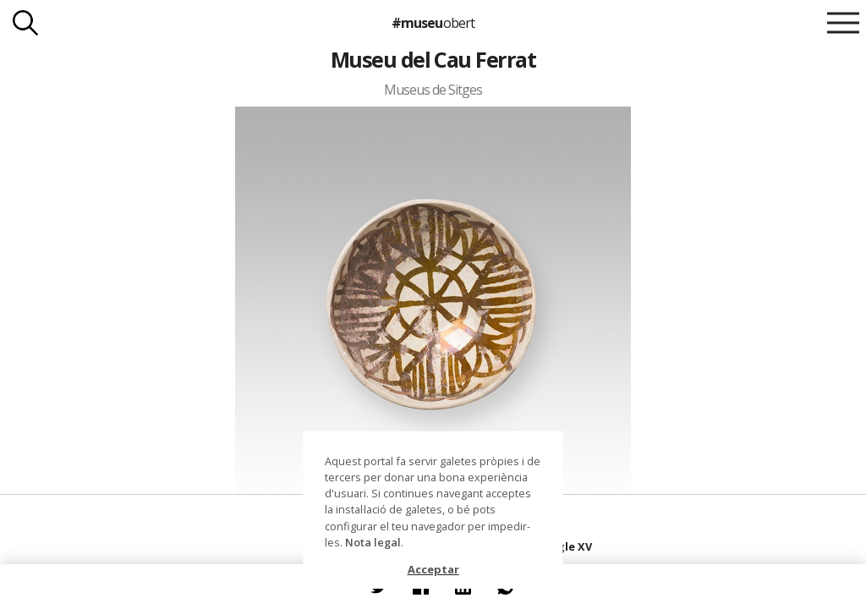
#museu (433, 23)
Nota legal (373, 542)
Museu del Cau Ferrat (433, 59)
